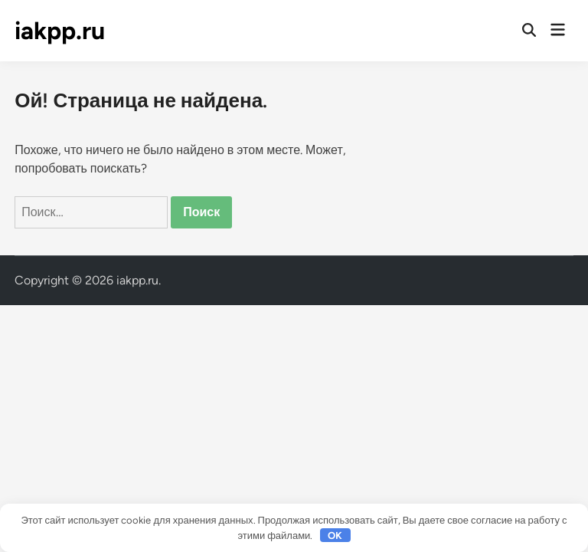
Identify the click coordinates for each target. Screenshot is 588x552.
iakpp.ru (60, 30)
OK (335, 535)
